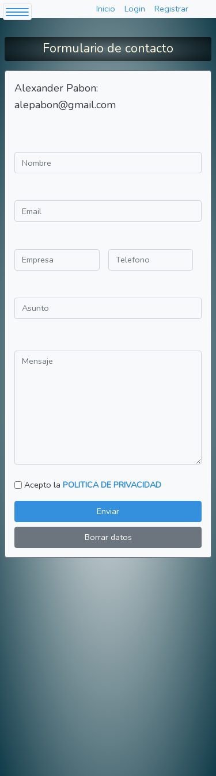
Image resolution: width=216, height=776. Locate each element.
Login (134, 8)
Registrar (171, 8)
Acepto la (92, 484)
